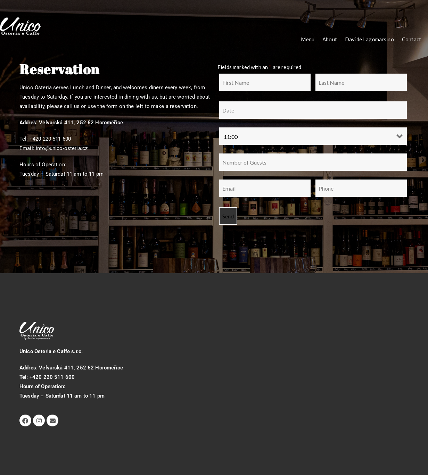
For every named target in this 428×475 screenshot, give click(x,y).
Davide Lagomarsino (369, 39)
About (329, 39)
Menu (307, 39)
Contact (411, 39)
